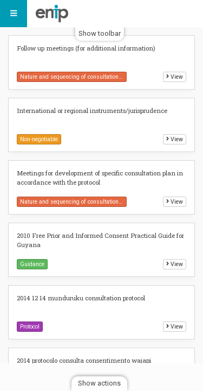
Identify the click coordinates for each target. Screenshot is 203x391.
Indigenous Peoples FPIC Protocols (55, 13)
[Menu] (13, 13)
